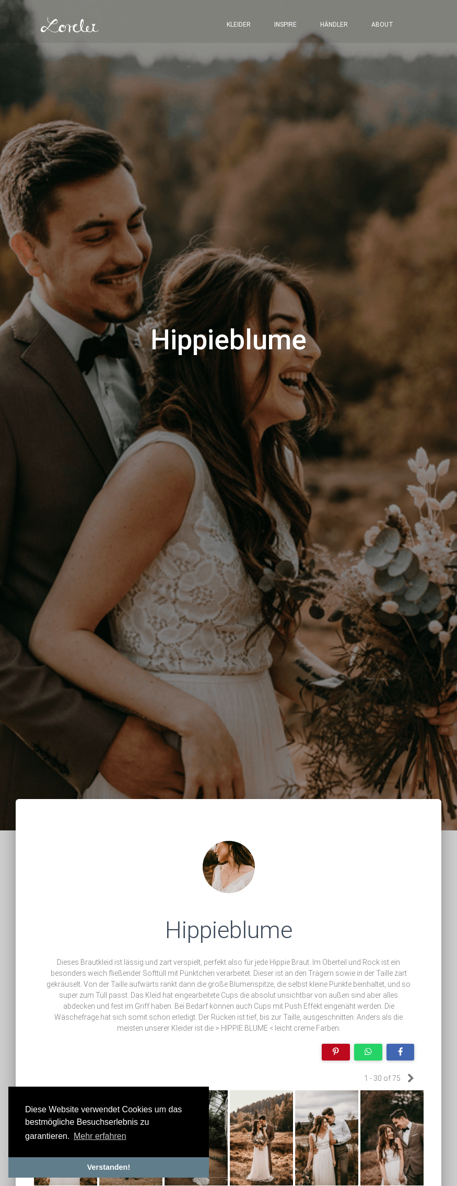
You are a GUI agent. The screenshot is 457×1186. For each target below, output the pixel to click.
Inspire (285, 26)
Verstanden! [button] (108, 1167)
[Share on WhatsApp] (368, 1052)
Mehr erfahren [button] (100, 1136)
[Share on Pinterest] (336, 1052)
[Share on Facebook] (400, 1052)
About (382, 26)
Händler (334, 26)
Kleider (239, 26)
